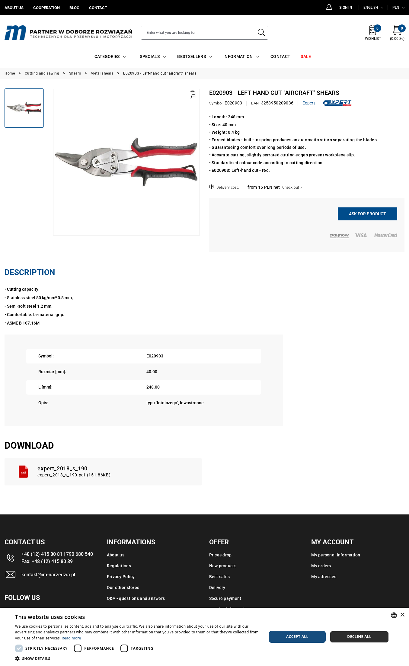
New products (222, 565)
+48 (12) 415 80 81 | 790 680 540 (57, 554)
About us (115, 554)
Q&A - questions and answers (136, 598)
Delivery (217, 587)
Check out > (292, 187)
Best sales (219, 576)
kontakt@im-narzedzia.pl (48, 575)
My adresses (323, 576)
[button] (137, 658)
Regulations (119, 565)
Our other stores (123, 587)
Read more (71, 638)
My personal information (335, 554)
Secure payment (225, 598)
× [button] (402, 615)
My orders (321, 565)
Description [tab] (30, 272)
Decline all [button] (359, 636)
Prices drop (220, 554)
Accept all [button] (297, 636)
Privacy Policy (121, 576)
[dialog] (204, 637)
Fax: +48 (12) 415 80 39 (47, 561)
